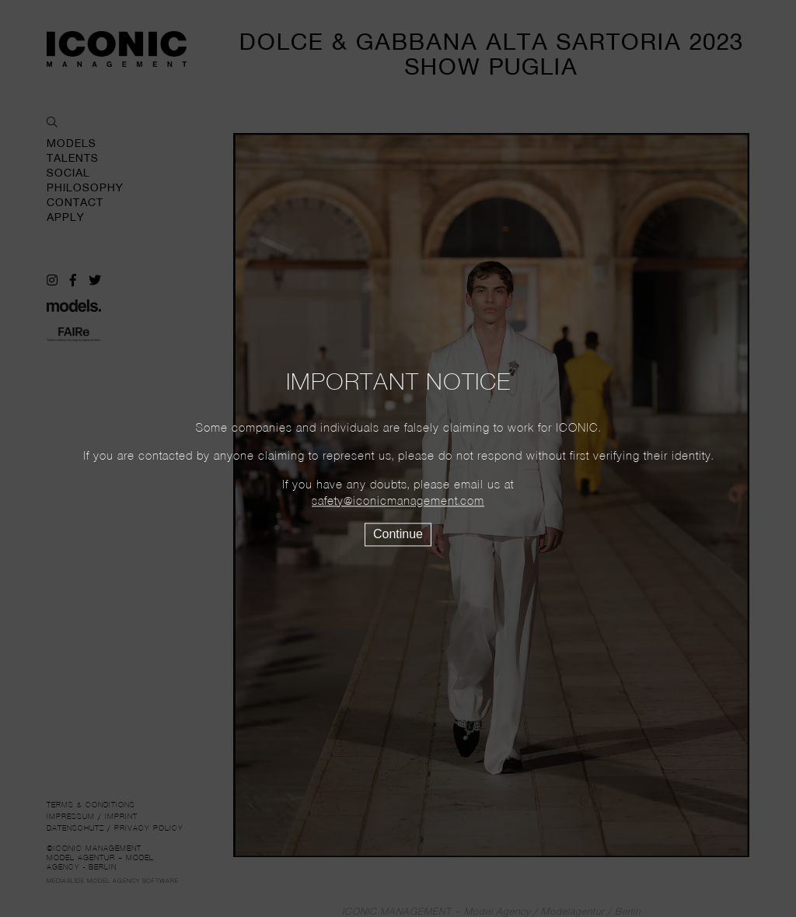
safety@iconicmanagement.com (398, 501)
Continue (398, 534)
